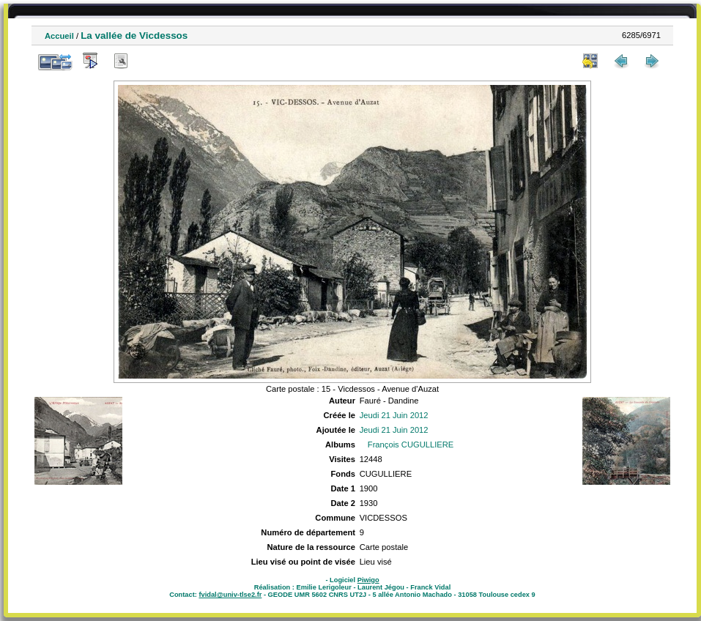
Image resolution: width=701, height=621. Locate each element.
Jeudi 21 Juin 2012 (394, 415)
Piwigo (368, 580)
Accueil (59, 35)
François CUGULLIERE (411, 444)
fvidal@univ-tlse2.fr (230, 594)
